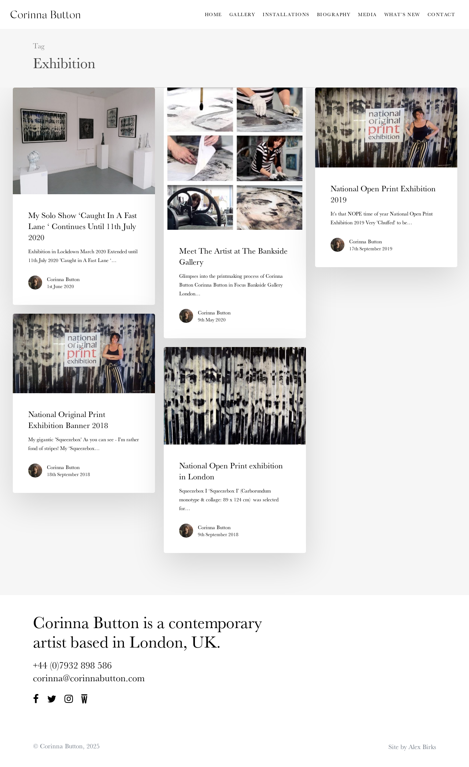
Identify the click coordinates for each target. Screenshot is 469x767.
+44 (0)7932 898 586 (72, 665)
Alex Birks (422, 746)
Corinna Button (63, 279)
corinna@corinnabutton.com (89, 678)
